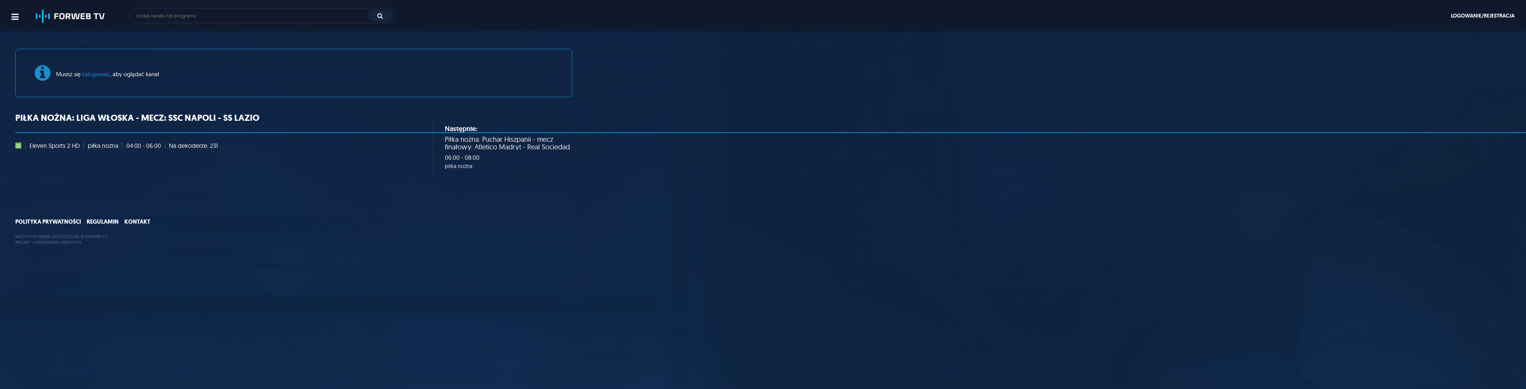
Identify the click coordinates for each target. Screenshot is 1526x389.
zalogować (96, 74)
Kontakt (137, 222)
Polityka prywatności (48, 222)
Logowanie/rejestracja (1483, 15)
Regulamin (103, 222)
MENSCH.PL (71, 242)
